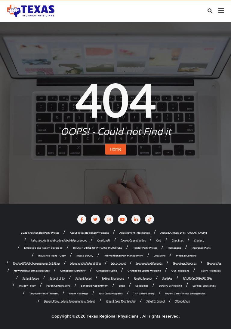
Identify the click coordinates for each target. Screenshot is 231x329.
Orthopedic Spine (106, 270)
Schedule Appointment (94, 285)
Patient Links (57, 278)
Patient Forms (31, 278)
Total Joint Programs (111, 293)
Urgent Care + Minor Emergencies (185, 293)
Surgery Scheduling (170, 285)
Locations (159, 255)
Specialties (141, 285)
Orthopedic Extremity (73, 270)
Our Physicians (180, 270)
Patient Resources (113, 278)
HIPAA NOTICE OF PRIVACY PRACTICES (97, 248)
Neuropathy (214, 263)
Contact (199, 240)
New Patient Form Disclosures (32, 270)
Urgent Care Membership (121, 301)
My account (118, 263)
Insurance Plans (201, 248)
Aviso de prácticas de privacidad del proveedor (59, 240)
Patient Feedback (210, 270)
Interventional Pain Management (123, 255)
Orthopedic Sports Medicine (144, 270)
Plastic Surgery (143, 278)
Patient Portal (83, 278)
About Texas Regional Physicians (89, 233)
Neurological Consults (149, 263)
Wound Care (182, 301)
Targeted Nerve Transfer (43, 293)
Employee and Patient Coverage (43, 248)
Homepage (174, 248)
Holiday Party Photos (145, 248)
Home (116, 149)
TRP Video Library (144, 293)
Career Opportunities (133, 240)
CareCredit (103, 240)
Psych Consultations (58, 285)
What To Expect (155, 301)
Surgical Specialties (204, 285)
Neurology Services (184, 263)
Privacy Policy (27, 285)
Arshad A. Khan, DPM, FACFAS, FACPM (183, 233)
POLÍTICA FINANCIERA (197, 278)
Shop (122, 285)
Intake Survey (84, 255)
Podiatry (167, 278)
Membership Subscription (85, 263)
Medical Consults (186, 255)
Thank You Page (78, 293)
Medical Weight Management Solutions (36, 263)
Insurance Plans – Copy (52, 255)
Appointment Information (134, 233)
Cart (158, 240)
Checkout (177, 240)
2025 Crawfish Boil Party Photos (40, 233)
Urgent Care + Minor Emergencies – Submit (69, 301)
